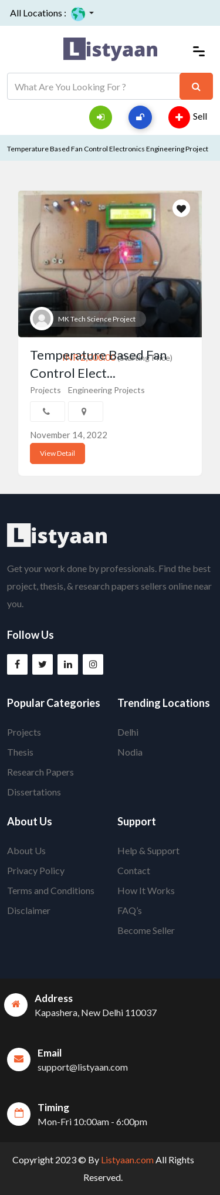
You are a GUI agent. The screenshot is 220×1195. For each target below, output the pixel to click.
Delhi (127, 731)
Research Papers (40, 771)
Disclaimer (28, 910)
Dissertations (34, 791)
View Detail (57, 453)
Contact (133, 870)
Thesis (20, 751)
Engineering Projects (106, 390)
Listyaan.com (126, 1159)
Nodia (130, 751)
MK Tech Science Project (97, 318)
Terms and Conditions (50, 890)
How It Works (146, 890)
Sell (187, 117)
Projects (45, 390)
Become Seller (146, 930)
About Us (26, 850)
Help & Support (148, 850)
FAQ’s (129, 910)
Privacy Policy (36, 870)
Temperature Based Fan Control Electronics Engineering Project (107, 148)
